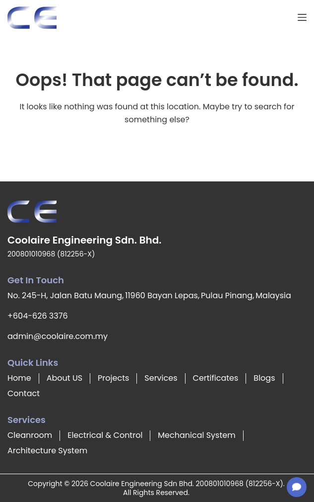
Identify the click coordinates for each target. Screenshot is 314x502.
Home (19, 378)
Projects (113, 378)
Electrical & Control (104, 435)
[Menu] (302, 17)
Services (160, 378)
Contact (23, 393)
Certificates (216, 378)
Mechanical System (196, 435)
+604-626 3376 (37, 316)
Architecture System (47, 450)
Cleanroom (29, 435)
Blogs (264, 378)
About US (64, 378)
